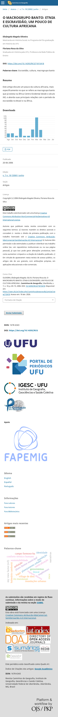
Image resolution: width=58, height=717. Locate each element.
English (7, 478)
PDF (8, 149)
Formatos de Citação (13, 300)
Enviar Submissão (14, 313)
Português (9, 486)
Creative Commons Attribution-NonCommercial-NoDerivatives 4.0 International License (26, 216)
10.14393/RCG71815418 (35, 286)
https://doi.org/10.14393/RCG (23, 330)
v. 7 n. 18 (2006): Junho (29, 9)
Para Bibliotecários (11, 511)
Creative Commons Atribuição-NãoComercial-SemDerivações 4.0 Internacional (26, 616)
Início (5, 9)
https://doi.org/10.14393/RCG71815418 (26, 63)
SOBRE (40, 602)
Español (7, 482)
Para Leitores (9, 503)
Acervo (13, 9)
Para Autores (9, 507)
